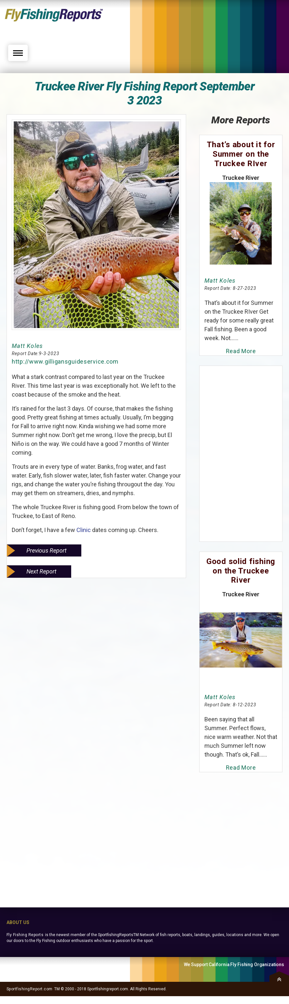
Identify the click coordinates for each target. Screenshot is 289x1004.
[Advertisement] (217, 25)
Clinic (83, 529)
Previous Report (46, 550)
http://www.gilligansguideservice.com (65, 361)
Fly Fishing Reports (25, 935)
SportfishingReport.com (30, 989)
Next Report (41, 571)
